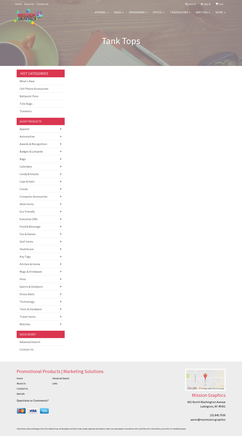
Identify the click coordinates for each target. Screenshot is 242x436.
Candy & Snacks (29, 174)
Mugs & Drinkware (31, 271)
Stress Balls (27, 294)
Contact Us (43, 4)
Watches (25, 324)
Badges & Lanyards (31, 151)
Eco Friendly (27, 211)
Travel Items (28, 316)
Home (18, 4)
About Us (29, 4)
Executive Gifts (29, 219)
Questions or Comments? (33, 400)
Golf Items (26, 241)
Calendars (26, 166)
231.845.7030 (218, 415)
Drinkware (138, 14)
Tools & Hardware (31, 309)
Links (54, 383)
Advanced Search (30, 342)
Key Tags (25, 256)
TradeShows (180, 14)
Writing (203, 14)
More (220, 14)
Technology (27, 301)
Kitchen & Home (30, 264)
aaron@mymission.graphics (208, 419)
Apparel (102, 14)
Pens (23, 279)
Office (158, 14)
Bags (118, 14)
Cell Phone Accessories (34, 88)
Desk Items (27, 204)
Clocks (24, 189)
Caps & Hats (27, 181)
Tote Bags (26, 103)
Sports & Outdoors (31, 286)
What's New (27, 81)
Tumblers (26, 111)
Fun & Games (28, 234)
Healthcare (27, 249)
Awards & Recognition (33, 144)
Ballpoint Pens (29, 96)
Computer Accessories (33, 196)
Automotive (27, 136)
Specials (21, 393)
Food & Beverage (30, 226)
